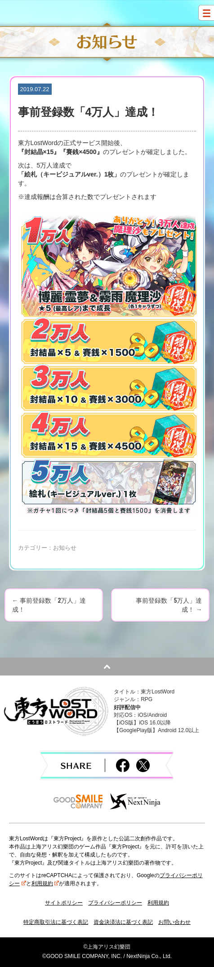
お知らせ (64, 547)
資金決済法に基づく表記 (123, 922)
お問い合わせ (174, 922)
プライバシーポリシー (115, 903)
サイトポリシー (64, 903)
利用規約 (45, 883)
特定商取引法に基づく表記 (55, 922)
